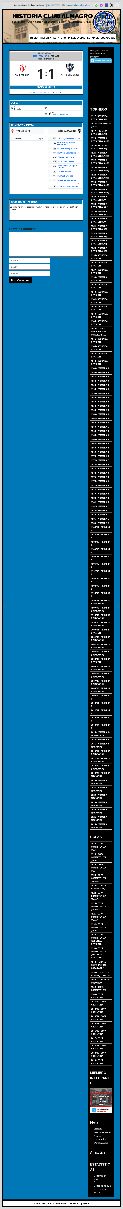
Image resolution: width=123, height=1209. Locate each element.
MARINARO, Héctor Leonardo (66, 143)
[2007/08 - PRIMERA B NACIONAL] (101, 682)
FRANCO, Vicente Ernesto (68, 153)
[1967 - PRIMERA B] (101, 444)
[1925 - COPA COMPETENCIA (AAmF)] (101, 906)
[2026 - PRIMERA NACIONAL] (101, 825)
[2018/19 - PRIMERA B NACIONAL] (101, 767)
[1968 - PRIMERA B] (101, 448)
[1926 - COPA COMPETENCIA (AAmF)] (101, 917)
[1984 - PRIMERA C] (101, 515)
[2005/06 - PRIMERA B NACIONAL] (101, 667)
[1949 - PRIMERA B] (101, 368)
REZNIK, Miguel (64, 171)
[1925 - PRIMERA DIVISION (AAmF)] (101, 183)
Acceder (98, 1128)
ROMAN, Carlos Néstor (67, 186)
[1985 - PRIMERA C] (101, 519)
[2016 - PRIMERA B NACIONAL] (101, 745)
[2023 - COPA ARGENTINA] (101, 1061)
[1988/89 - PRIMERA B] (101, 543)
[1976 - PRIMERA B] (101, 481)
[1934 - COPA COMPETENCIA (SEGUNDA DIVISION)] (101, 939)
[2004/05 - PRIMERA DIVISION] (101, 660)
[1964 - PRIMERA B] (101, 431)
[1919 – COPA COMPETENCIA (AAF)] (101, 868)
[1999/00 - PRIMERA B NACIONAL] (101, 624)
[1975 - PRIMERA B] (101, 477)
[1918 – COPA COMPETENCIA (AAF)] (101, 857)
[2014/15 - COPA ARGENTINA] (101, 1025)
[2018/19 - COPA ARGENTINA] (101, 1054)
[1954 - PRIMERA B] (101, 389)
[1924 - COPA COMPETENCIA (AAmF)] (101, 896)
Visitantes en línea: (100, 1177)
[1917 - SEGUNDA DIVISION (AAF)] (101, 117)
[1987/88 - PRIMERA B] (101, 536)
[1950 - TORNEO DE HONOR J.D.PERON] (101, 973)
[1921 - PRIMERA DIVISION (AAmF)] (101, 154)
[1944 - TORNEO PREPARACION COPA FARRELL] (101, 331)
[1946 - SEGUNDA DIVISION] (101, 347)
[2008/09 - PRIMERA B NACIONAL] (101, 689)
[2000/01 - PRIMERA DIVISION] (101, 631)
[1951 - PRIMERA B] (101, 377)
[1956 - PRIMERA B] (101, 397)
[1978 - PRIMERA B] (101, 490)
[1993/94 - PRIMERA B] (101, 580)
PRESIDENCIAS (76, 37)
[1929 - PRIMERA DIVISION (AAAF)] (101, 213)
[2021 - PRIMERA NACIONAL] (101, 789)
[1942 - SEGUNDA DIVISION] (101, 308)
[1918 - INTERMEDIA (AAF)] (101, 125)
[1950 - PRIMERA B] (101, 372)
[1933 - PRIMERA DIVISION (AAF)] (101, 242)
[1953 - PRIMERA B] (101, 385)
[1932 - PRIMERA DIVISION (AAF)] (101, 234)
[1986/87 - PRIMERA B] (101, 528)
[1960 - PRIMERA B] (101, 414)
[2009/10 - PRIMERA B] (101, 697)
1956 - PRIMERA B (41, 56)
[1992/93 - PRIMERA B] (101, 572)
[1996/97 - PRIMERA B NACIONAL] (101, 602)
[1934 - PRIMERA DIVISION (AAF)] (101, 249)
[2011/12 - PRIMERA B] (101, 711)
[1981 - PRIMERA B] (101, 502)
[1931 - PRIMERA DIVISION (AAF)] (101, 227)
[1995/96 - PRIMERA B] (101, 594)
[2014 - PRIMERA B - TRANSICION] (101, 733)
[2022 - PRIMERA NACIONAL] (101, 796)
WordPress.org (101, 1142)
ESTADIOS (93, 37)
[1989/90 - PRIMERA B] (101, 550)
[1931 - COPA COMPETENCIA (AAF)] (101, 927)
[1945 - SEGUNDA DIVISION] (101, 340)
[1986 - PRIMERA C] (101, 523)
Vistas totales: (101, 1189)
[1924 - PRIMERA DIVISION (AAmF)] (101, 176)
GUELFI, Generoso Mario (69, 138)
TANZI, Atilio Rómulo (61, 114)
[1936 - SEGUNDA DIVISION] (101, 264)
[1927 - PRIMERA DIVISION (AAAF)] (101, 198)
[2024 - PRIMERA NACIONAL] (101, 811)
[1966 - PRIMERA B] (101, 439)
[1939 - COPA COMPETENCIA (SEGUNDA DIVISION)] (101, 953)
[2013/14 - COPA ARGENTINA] (101, 1017)
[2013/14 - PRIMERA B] (101, 726)
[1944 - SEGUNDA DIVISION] (101, 322)
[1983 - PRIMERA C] (101, 510)
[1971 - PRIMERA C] (101, 460)
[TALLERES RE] (22, 73)
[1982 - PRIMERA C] (101, 506)
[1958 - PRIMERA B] (101, 406)
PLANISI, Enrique (65, 176)
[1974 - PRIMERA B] (101, 473)
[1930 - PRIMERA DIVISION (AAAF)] (101, 220)
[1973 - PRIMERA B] (101, 469)
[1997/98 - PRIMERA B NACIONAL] (101, 609)
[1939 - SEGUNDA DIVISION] (101, 286)
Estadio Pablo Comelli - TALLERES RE (47, 92)
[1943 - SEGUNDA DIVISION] (101, 315)
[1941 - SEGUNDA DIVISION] (101, 300)
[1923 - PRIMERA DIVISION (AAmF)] (101, 169)
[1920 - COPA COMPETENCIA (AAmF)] (101, 878)
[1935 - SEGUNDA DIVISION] (101, 256)
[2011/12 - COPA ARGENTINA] (101, 1003)
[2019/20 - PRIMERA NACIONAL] (101, 774)
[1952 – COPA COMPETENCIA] (101, 988)
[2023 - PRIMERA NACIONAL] (101, 803)
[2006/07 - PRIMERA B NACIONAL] (101, 675)
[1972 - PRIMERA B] (101, 464)
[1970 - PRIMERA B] (101, 456)
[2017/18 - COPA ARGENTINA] (101, 1047)
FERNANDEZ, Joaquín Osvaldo (67, 166)
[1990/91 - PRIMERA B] (101, 558)
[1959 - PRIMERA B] (101, 410)
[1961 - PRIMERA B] (101, 418)
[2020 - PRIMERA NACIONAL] (101, 782)
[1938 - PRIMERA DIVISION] (101, 278)
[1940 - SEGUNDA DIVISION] (101, 293)
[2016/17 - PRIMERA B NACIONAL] (101, 752)
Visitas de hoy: (101, 1185)
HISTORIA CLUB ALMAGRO (52, 16)
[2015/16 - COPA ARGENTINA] (101, 1032)
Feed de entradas (102, 1132)
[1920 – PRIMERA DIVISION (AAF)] (101, 147)
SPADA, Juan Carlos (66, 157)
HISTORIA (45, 37)
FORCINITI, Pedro (66, 161)
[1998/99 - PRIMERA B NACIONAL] (101, 616)
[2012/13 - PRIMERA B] (101, 719)
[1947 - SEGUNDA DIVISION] (101, 355)
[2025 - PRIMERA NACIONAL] (101, 818)
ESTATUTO (59, 37)
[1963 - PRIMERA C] (101, 427)
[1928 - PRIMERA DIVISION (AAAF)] (101, 205)
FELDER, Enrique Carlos (67, 148)
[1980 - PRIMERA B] (101, 498)
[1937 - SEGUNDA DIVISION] (101, 271)
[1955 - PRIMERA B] (101, 393)
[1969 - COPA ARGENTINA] (101, 995)
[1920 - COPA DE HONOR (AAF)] (101, 887)
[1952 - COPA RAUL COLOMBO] (101, 981)
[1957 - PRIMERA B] (101, 402)
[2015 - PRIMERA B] (101, 740)
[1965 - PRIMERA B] (101, 435)
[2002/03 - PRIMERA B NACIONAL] (101, 646)
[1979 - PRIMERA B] (101, 494)
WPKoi (86, 1203)
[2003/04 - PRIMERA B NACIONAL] (101, 653)
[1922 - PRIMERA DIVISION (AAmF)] (101, 161)
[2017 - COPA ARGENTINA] (101, 1039)
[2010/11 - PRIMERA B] (101, 704)
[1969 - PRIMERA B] (101, 452)
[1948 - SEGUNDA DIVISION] (101, 362)
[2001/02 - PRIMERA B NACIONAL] (101, 638)
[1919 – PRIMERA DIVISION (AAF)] (101, 132)
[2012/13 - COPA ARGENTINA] (101, 1010)
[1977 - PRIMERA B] (101, 485)
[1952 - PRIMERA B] (101, 381)
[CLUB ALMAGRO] (70, 73)
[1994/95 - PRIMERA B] (101, 587)
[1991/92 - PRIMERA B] (101, 565)
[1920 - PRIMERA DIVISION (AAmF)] (101, 139)
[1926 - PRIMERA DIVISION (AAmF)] (101, 191)
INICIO (34, 37)
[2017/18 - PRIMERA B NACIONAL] (101, 760)
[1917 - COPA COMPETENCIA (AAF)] (101, 847)
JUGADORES (108, 37)
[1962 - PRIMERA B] (101, 423)
